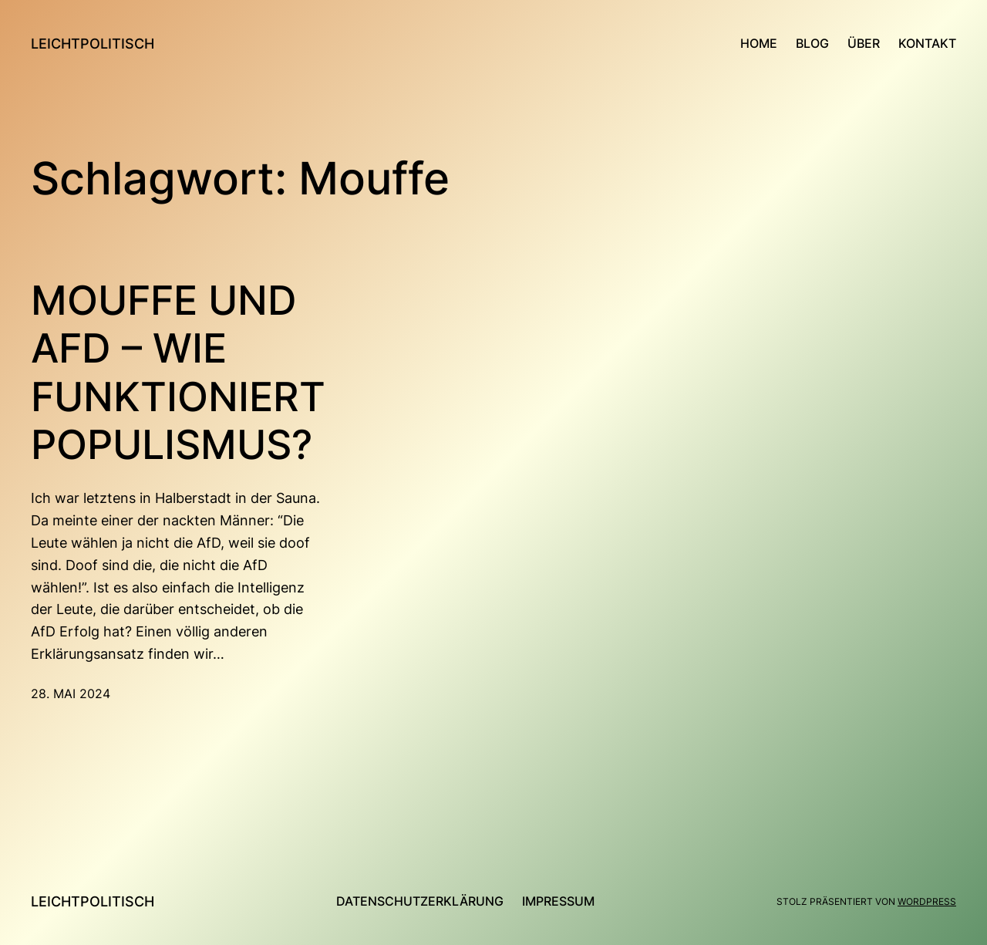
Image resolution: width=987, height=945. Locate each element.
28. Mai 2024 (70, 693)
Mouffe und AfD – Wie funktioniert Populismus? (178, 373)
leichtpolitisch (92, 43)
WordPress (927, 901)
